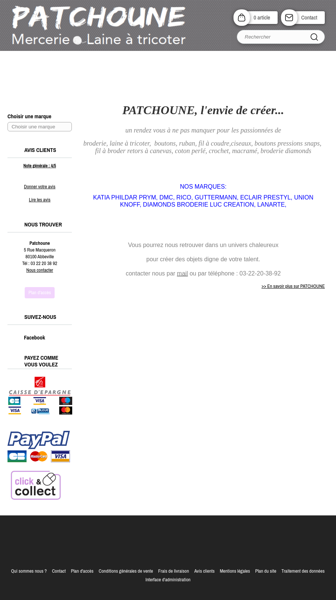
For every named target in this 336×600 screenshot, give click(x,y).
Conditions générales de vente (126, 571)
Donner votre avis (39, 186)
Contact (309, 17)
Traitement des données (302, 571)
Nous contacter (39, 270)
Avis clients (204, 571)
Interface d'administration (168, 579)
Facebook (26, 337)
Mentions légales (235, 571)
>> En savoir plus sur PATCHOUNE (293, 286)
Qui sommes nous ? (29, 571)
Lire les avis (39, 200)
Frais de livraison (173, 571)
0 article (262, 17)
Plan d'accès (82, 571)
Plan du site (265, 571)
